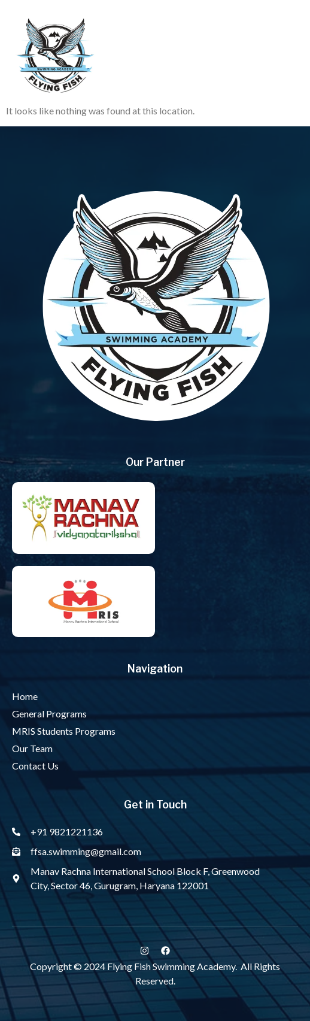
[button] (286, 58)
